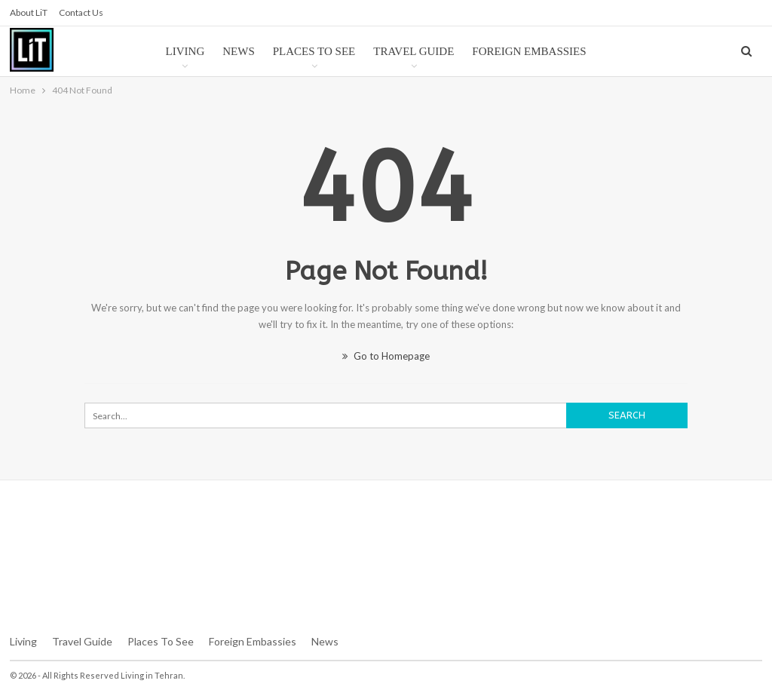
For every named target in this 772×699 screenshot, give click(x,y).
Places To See (160, 641)
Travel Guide (413, 51)
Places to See (314, 51)
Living (185, 51)
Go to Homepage (386, 356)
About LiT (28, 12)
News (238, 51)
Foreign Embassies (529, 51)
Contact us (81, 12)
